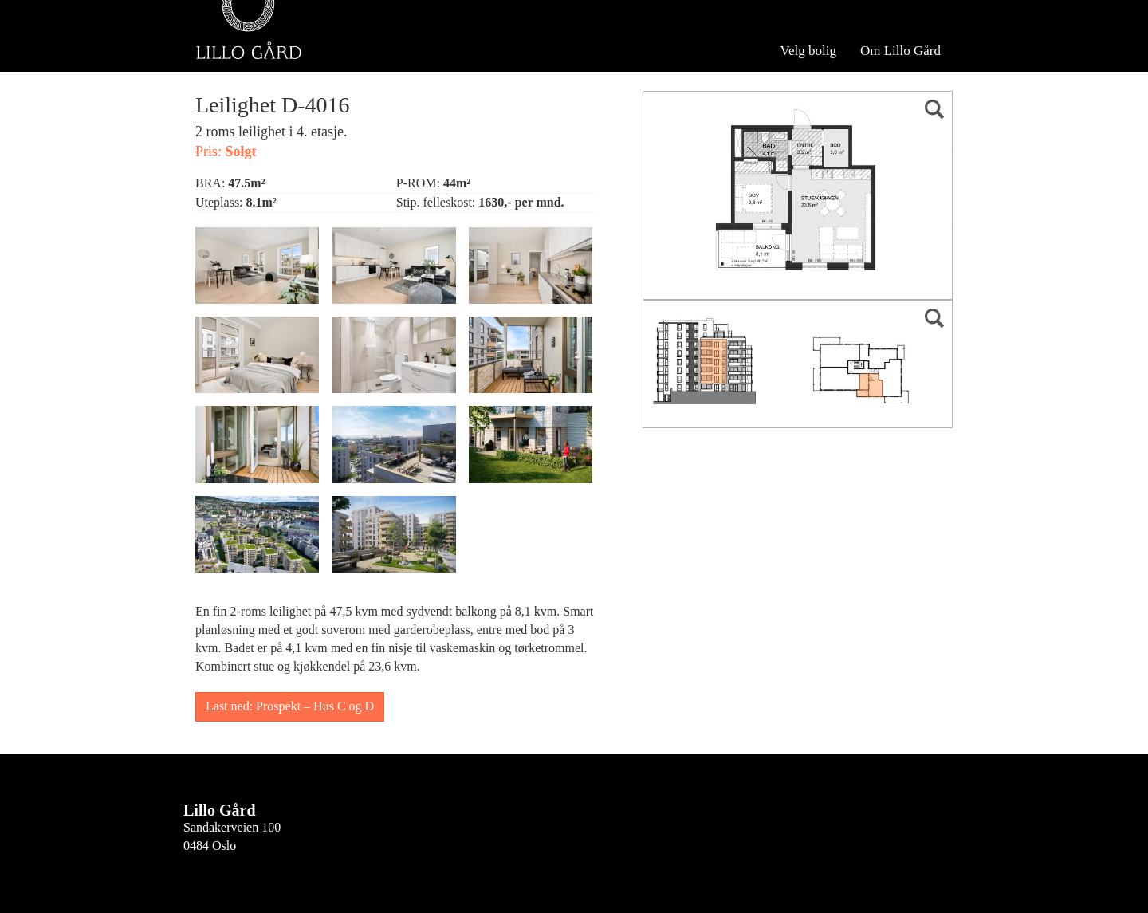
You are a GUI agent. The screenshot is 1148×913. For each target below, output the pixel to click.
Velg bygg (240, 54)
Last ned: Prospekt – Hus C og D (290, 706)
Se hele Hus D (344, 54)
